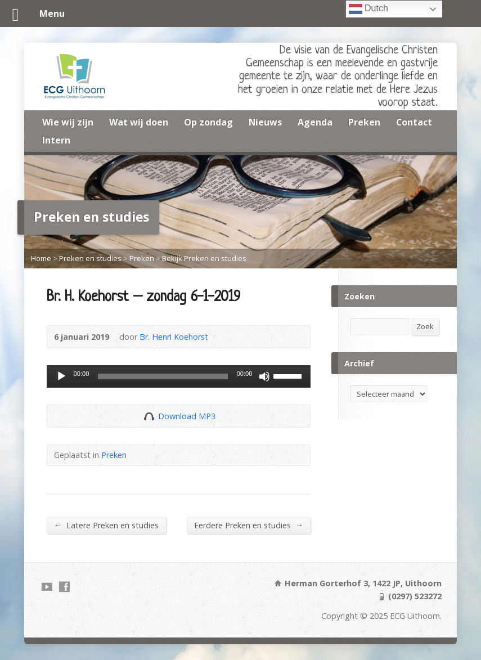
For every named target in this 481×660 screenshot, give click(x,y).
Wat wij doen (138, 122)
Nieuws (265, 122)
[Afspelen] (61, 376)
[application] (179, 376)
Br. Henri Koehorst (174, 336)
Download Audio (148, 416)
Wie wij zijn (67, 122)
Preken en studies (90, 258)
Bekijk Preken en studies (204, 258)
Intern (56, 140)
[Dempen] (264, 376)
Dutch (368, 9)
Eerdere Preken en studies (248, 525)
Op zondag (208, 122)
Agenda (315, 122)
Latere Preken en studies (106, 525)
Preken (364, 122)
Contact (414, 122)
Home (41, 258)
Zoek (425, 326)
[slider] (162, 376)
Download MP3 (186, 416)
